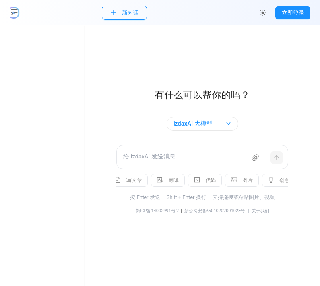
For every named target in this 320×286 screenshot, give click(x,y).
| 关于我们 (262, 210)
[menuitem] (46, 67)
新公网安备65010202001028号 (220, 210)
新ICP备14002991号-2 (162, 210)
